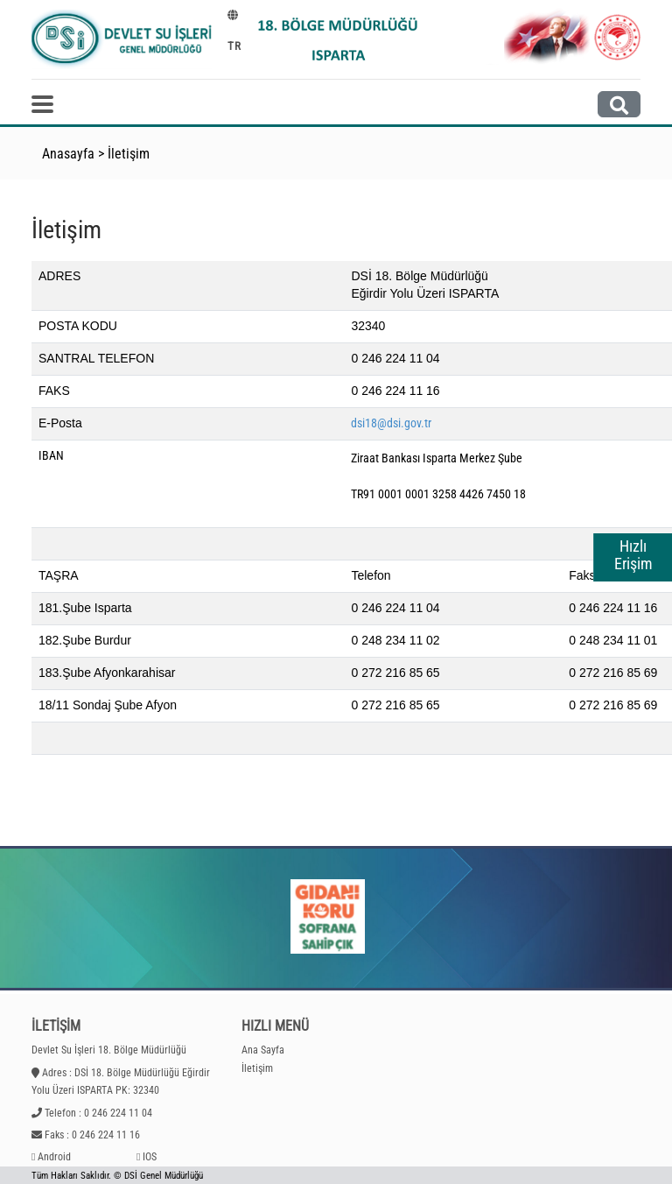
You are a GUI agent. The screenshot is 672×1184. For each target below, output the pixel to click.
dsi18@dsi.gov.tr (391, 423)
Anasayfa (68, 153)
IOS (150, 1157)
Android (54, 1157)
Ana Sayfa (263, 1050)
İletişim (129, 153)
